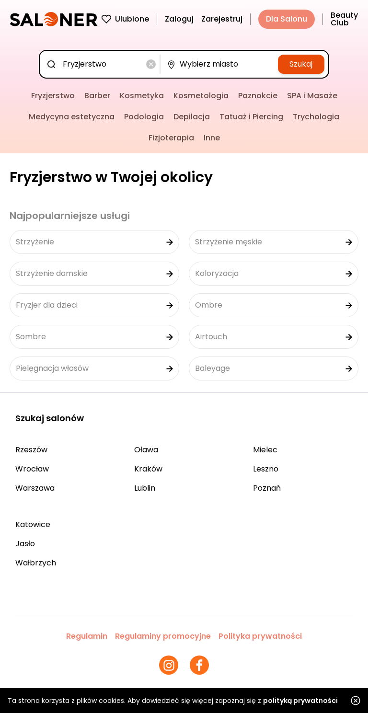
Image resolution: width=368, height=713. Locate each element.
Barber (97, 95)
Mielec (265, 449)
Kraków (148, 468)
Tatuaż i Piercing (251, 116)
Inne (212, 137)
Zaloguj (179, 18)
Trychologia (316, 116)
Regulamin (86, 636)
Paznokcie (257, 95)
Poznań (267, 488)
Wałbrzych (35, 562)
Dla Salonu (286, 18)
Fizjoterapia (171, 137)
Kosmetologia (201, 95)
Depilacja (191, 116)
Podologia (144, 116)
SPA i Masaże (312, 95)
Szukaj (300, 63)
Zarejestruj (221, 18)
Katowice (32, 524)
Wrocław (32, 468)
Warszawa (35, 488)
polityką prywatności (300, 700)
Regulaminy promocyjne (163, 636)
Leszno (265, 468)
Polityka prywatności (260, 636)
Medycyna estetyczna (72, 116)
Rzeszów (31, 449)
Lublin (144, 488)
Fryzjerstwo (53, 95)
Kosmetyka (142, 95)
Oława (146, 449)
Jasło (25, 543)
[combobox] (102, 64)
